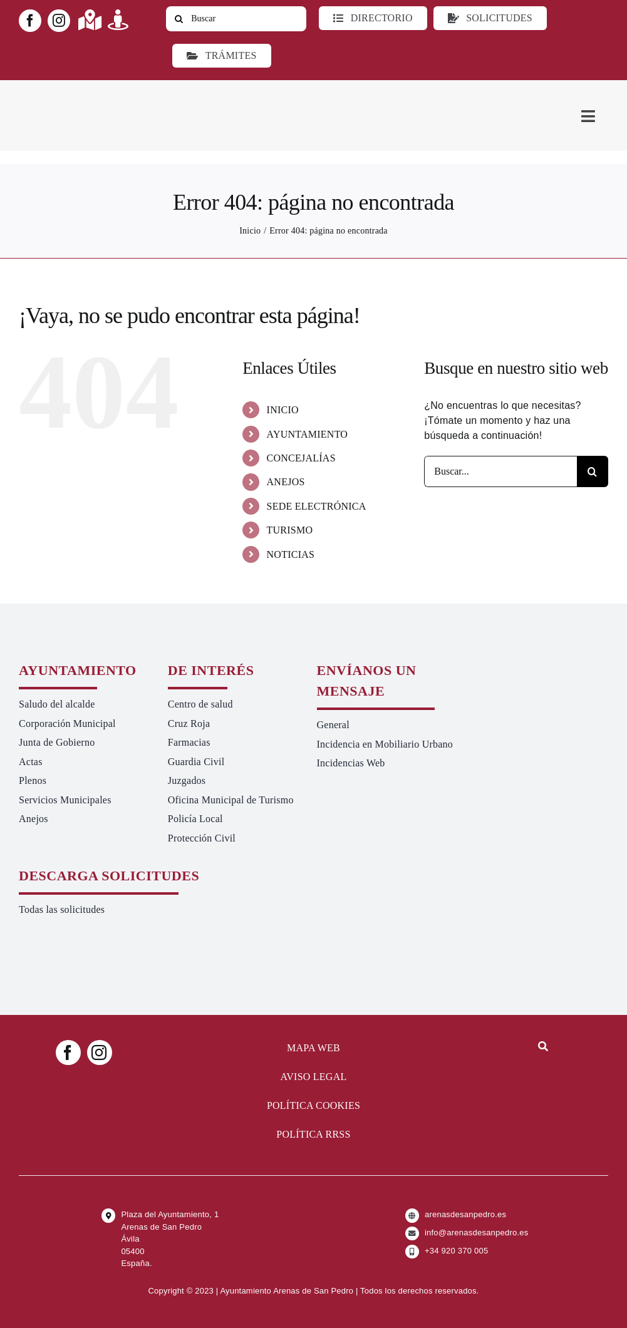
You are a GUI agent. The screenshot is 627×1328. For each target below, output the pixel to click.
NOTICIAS (291, 554)
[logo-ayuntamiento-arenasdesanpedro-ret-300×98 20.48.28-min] (98, 91)
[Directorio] (373, 18)
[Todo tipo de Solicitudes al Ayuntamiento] (490, 18)
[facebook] (30, 20)
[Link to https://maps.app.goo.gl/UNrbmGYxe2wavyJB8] (89, 19)
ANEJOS (286, 481)
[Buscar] (236, 18)
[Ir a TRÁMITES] (221, 56)
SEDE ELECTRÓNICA (316, 506)
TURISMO (290, 530)
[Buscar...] (500, 471)
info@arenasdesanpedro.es (477, 1232)
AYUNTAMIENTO (307, 434)
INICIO (283, 409)
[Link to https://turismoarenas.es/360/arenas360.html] (118, 19)
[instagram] (59, 20)
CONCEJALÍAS (301, 458)
